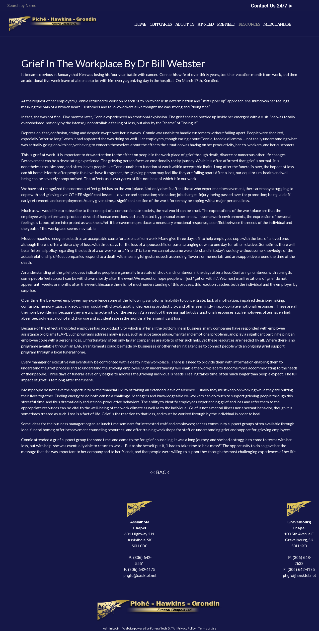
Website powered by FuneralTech (144, 628)
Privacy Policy (186, 628)
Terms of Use (207, 628)
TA (173, 628)
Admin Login (111, 628)
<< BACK (160, 472)
